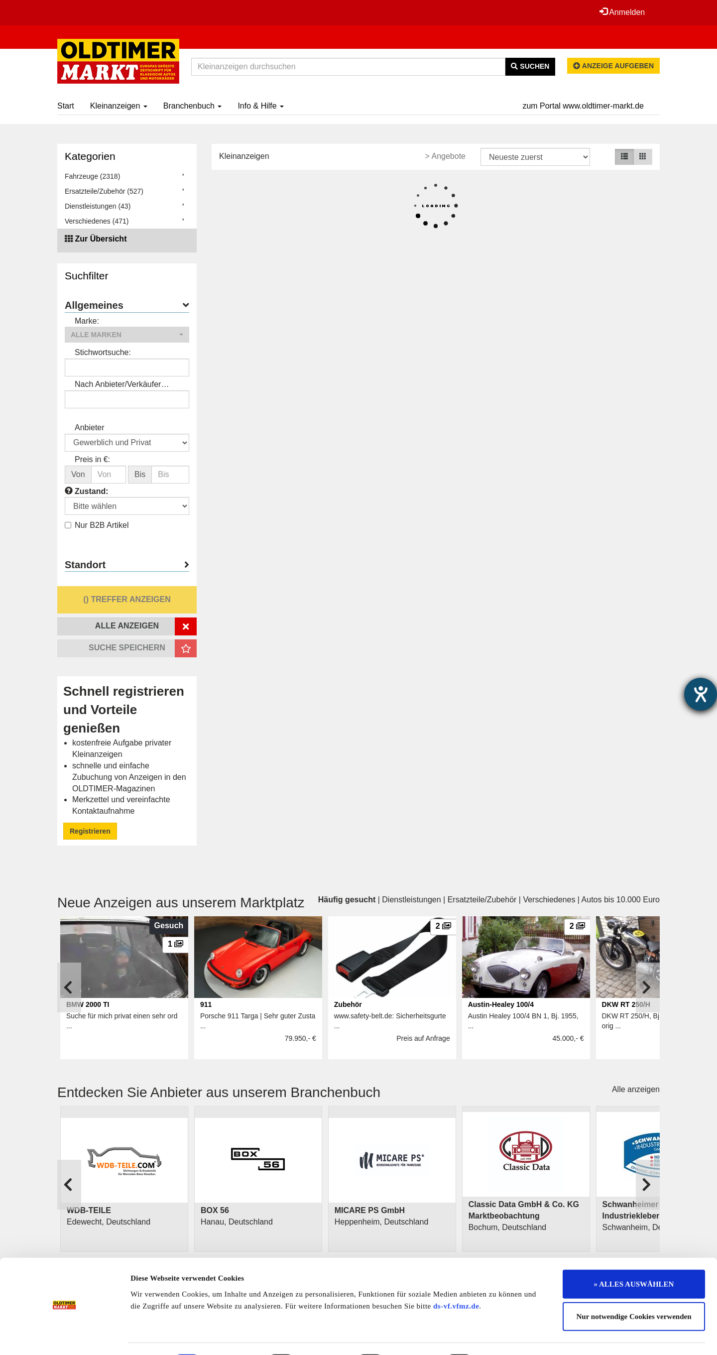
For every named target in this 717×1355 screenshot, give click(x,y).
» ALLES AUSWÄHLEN (634, 1257)
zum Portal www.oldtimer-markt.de (583, 106)
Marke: (87, 321)
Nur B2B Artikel (96, 525)
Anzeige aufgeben (613, 66)
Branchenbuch (192, 106)
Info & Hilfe (261, 106)
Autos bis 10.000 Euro (621, 899)
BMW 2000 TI (87, 1004)
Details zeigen (514, 1336)
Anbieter (90, 427)
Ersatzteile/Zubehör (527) (104, 191)
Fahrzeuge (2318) (92, 176)
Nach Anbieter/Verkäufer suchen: (118, 385)
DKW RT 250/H (626, 1004)
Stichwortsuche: (103, 352)
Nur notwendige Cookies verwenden (634, 1290)
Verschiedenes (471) (96, 221)
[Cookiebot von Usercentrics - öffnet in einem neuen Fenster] (64, 1335)
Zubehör (348, 1004)
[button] (127, 335)
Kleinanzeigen (118, 106)
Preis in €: (92, 459)
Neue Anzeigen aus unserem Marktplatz (181, 902)
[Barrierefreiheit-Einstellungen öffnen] (700, 694)
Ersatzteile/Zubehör (482, 899)
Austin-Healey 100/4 (501, 1004)
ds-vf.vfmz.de (456, 1279)
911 (206, 1004)
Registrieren (90, 831)
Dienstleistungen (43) (97, 206)
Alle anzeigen (636, 1089)
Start (65, 106)
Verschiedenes (549, 899)
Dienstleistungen (411, 899)
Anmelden (622, 11)
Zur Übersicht (100, 239)
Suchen (530, 66)
